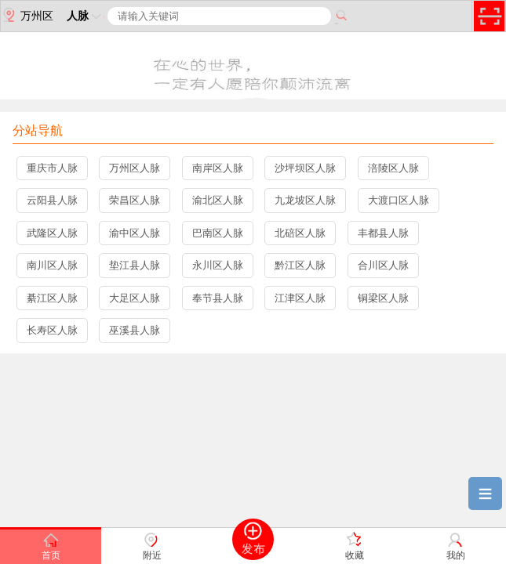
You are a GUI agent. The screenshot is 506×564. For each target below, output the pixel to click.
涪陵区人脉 (393, 168)
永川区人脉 (217, 265)
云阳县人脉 (52, 200)
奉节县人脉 (217, 298)
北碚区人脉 (300, 233)
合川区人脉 (383, 265)
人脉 (85, 15)
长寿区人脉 (52, 330)
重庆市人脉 (52, 168)
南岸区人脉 (217, 168)
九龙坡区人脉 (305, 200)
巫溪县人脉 (134, 330)
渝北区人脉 (217, 200)
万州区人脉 (134, 168)
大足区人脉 (134, 298)
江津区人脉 (300, 298)
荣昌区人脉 (134, 200)
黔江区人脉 (300, 265)
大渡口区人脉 (398, 200)
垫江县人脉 (134, 265)
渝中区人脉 (134, 233)
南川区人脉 (52, 265)
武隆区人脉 (52, 233)
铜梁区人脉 (383, 298)
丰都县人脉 (383, 233)
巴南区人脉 (217, 233)
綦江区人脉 (52, 298)
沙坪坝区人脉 (305, 168)
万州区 (27, 15)
